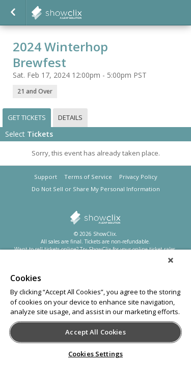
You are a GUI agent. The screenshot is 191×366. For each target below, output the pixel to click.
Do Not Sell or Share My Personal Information (96, 189)
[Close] (178, 267)
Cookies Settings (95, 353)
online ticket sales (153, 249)
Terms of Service (88, 176)
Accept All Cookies (95, 332)
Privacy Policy (138, 176)
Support (45, 176)
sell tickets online (55, 249)
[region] (95, 311)
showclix (81, 12)
